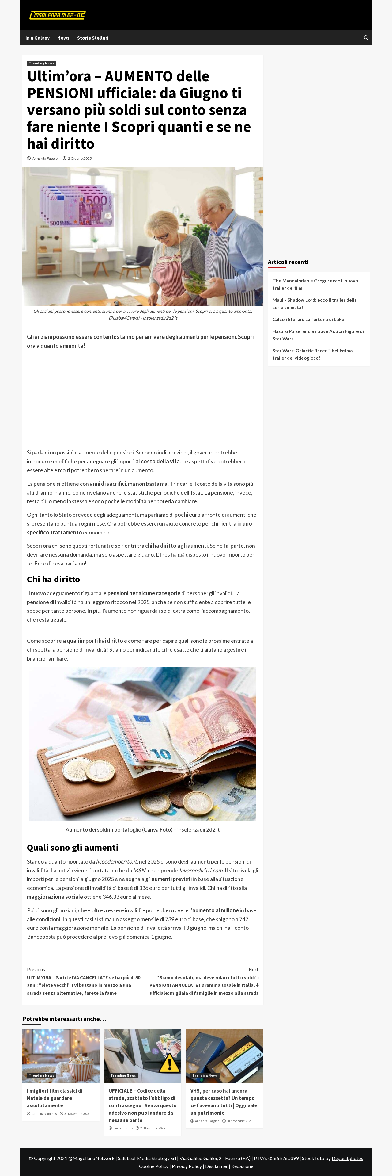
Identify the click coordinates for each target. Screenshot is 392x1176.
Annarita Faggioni (46, 158)
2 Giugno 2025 (80, 158)
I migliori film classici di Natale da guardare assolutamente (55, 1098)
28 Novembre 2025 (239, 1121)
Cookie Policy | (155, 1166)
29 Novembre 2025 (152, 1128)
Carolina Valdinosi (45, 1114)
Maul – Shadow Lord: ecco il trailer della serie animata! (315, 303)
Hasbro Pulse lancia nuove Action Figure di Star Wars (318, 334)
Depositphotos (347, 1158)
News (63, 38)
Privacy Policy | (188, 1166)
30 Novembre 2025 (76, 1114)
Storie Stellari (92, 38)
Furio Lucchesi (123, 1128)
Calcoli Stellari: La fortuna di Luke (308, 319)
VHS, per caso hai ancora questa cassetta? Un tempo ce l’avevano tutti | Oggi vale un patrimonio (223, 1101)
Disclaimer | (218, 1166)
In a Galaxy (37, 38)
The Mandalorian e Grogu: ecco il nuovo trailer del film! (315, 284)
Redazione (242, 1166)
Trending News (41, 63)
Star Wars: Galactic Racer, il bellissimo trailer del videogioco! (313, 354)
